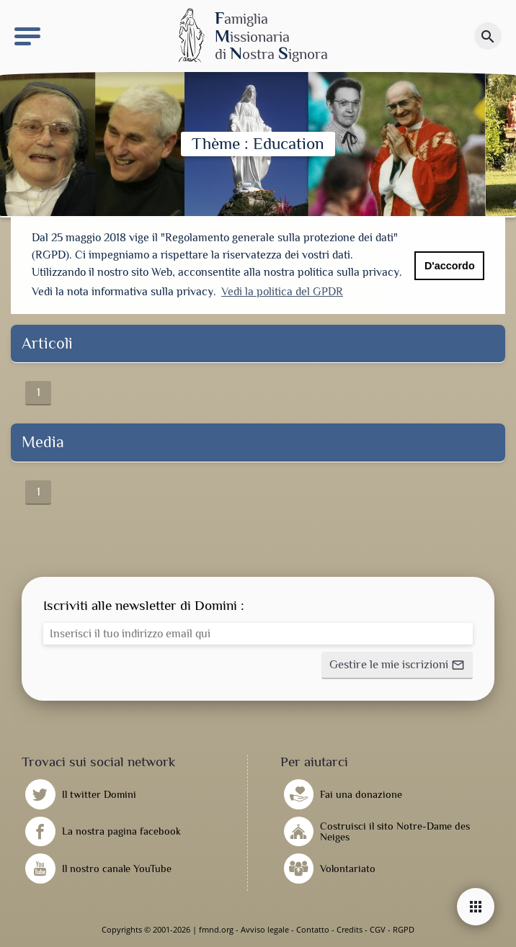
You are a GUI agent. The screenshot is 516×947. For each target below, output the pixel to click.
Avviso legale (265, 929)
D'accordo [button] (449, 265)
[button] (397, 665)
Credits (349, 929)
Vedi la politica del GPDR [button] (282, 291)
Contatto (312, 929)
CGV (378, 929)
